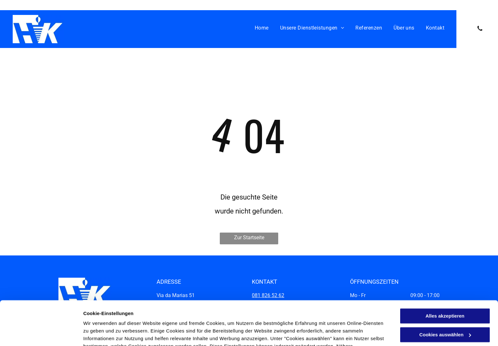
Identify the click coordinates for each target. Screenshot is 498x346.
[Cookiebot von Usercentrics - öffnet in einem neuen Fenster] (41, 333)
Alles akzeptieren (445, 278)
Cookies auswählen (105, 333)
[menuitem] (261, 28)
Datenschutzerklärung (239, 316)
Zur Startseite (249, 237)
